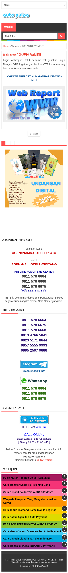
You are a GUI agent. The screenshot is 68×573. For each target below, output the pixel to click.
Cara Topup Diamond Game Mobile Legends (29, 510)
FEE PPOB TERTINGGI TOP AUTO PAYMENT (30, 524)
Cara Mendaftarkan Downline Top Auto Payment (32, 531)
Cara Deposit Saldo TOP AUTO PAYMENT (28, 492)
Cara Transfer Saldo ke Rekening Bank (26, 484)
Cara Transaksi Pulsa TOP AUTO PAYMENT (29, 545)
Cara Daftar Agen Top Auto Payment (25, 517)
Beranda (34, 134)
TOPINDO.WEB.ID (39, 566)
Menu (8, 27)
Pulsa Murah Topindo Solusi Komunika (26, 477)
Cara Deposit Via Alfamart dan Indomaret (28, 538)
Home (6, 46)
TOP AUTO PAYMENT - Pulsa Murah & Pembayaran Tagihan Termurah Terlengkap (37, 561)
